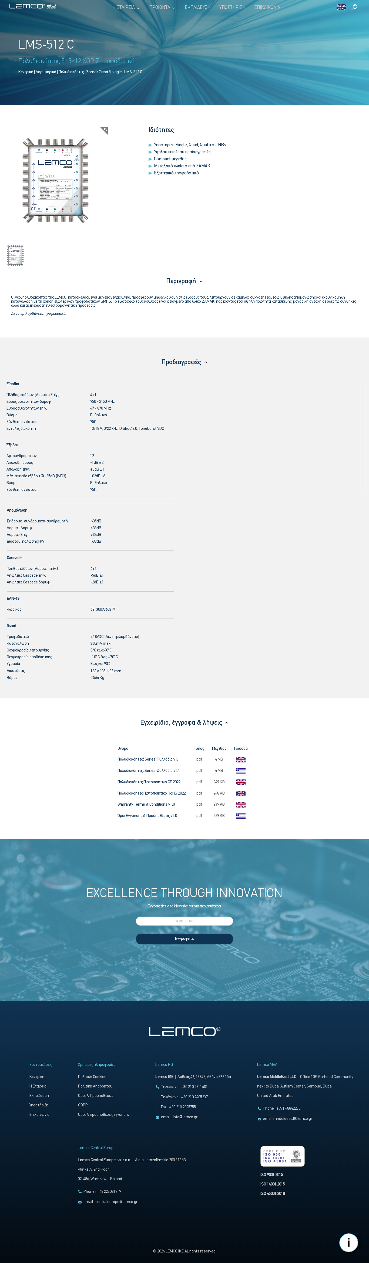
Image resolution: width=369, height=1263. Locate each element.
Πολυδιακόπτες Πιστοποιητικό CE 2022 (149, 782)
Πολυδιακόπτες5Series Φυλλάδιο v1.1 (149, 760)
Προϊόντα (162, 8)
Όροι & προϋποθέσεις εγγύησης (103, 1115)
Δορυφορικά (46, 72)
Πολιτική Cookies (92, 1077)
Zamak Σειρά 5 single (104, 72)
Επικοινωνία (267, 7)
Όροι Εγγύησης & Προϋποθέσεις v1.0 (147, 816)
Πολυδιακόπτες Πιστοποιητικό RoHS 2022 (152, 794)
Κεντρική (25, 72)
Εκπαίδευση (197, 7)
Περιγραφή (184, 281)
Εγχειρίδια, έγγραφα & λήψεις (184, 723)
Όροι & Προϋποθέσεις (95, 1096)
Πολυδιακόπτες (71, 72)
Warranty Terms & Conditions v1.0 (146, 805)
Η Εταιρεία (126, 8)
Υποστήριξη (232, 7)
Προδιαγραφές (185, 362)
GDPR (83, 1105)
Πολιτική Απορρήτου (95, 1087)
